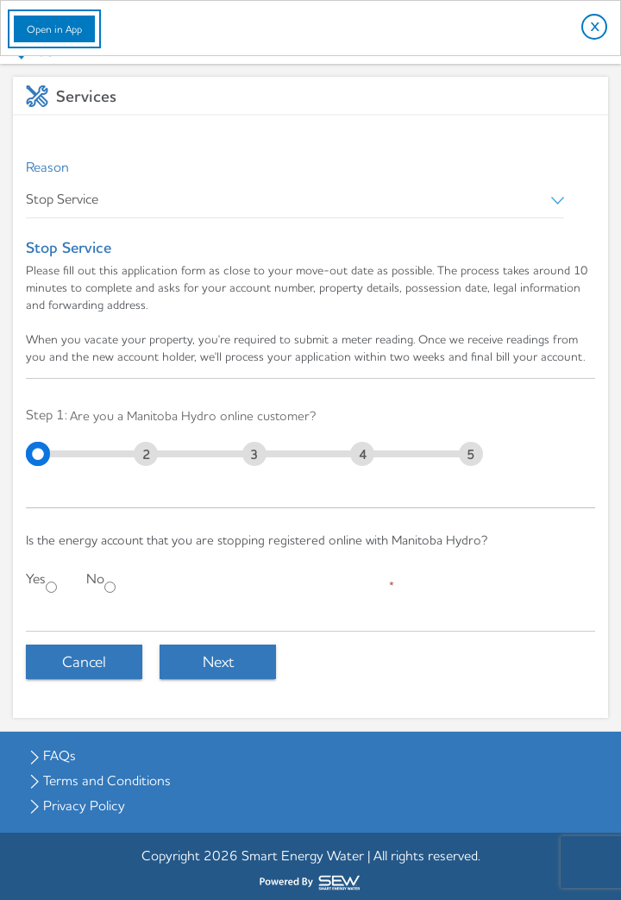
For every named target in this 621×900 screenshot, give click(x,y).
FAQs (59, 755)
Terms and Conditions (107, 780)
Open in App (54, 28)
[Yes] (51, 587)
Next (218, 661)
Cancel (84, 661)
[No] (110, 587)
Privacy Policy (84, 805)
